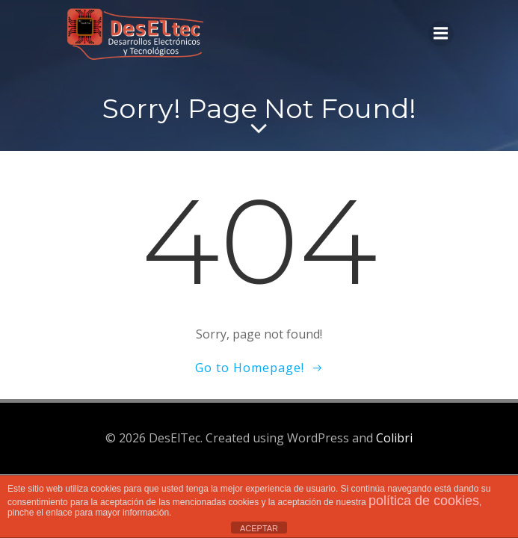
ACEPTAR (259, 528)
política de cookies (424, 500)
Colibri (394, 438)
